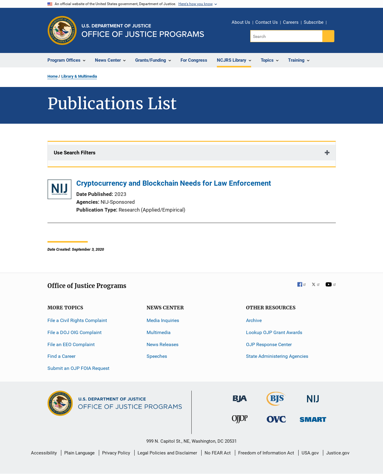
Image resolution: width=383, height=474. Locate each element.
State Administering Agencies (277, 356)
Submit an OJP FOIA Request (78, 368)
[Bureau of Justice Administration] (240, 396)
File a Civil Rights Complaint (77, 320)
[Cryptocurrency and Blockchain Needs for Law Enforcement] (59, 190)
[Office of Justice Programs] (62, 30)
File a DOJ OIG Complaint (74, 332)
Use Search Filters (75, 153)
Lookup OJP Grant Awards (274, 332)
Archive (254, 320)
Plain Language (79, 453)
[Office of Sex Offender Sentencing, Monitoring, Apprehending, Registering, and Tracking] (313, 418)
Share (333, 23)
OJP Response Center (269, 344)
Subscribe (314, 22)
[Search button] (328, 36)
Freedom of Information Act (266, 453)
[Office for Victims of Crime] (276, 419)
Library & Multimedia (79, 76)
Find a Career (61, 356)
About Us (241, 22)
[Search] (286, 36)
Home (52, 76)
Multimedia (159, 332)
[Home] (143, 30)
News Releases (162, 344)
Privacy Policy (116, 453)
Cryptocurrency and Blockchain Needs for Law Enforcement (173, 183)
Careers (291, 22)
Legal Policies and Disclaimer (167, 453)
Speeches (157, 356)
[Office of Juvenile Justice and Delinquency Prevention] (240, 420)
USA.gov (310, 453)
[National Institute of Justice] (313, 396)
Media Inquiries (163, 320)
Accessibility (44, 453)
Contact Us (266, 22)
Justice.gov (337, 453)
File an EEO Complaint (71, 344)
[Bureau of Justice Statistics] (276, 403)
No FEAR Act (218, 453)
